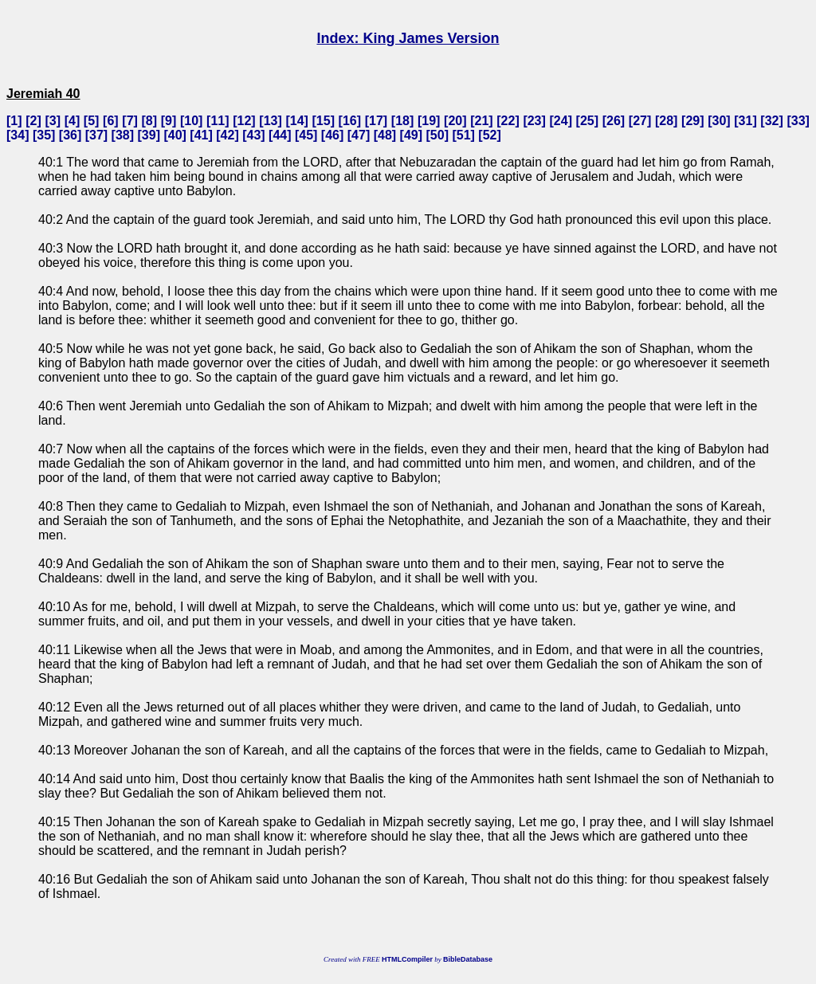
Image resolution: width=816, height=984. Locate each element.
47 (358, 135)
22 (508, 120)
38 (123, 135)
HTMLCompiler (407, 959)
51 (464, 135)
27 (640, 120)
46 (332, 135)
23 (535, 120)
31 (746, 120)
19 (429, 120)
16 (350, 120)
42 (228, 135)
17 (376, 120)
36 (70, 135)
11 (217, 120)
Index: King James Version (407, 38)
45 (306, 135)
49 (411, 135)
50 (437, 135)
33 (798, 120)
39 (149, 135)
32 (772, 120)
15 (323, 120)
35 (44, 135)
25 (587, 120)
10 (191, 120)
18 (402, 120)
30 (719, 120)
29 (692, 120)
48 (385, 135)
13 (271, 120)
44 (280, 135)
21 (482, 120)
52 (490, 135)
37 (96, 135)
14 (297, 120)
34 (17, 135)
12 (244, 120)
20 (455, 120)
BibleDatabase (467, 959)
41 (201, 135)
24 (561, 120)
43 (253, 135)
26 (613, 120)
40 (175, 135)
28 (666, 120)
